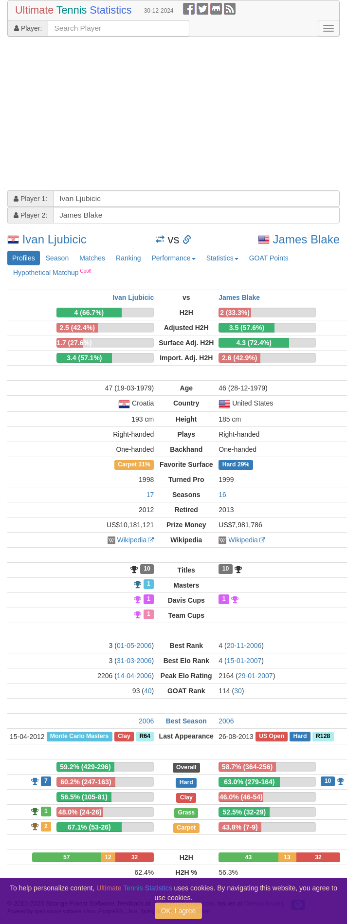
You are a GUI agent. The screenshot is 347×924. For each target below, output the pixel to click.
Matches (92, 258)
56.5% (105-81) (84, 797)
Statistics (222, 258)
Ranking (128, 258)
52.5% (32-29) (244, 812)
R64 (144, 736)
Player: (28, 28)
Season (57, 258)
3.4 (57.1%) (84, 358)
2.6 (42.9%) (239, 358)
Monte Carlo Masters (79, 736)
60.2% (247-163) (85, 782)
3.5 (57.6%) (246, 328)
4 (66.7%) (89, 312)
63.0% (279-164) (249, 782)
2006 (146, 721)
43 (248, 857)
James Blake (306, 239)
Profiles (23, 258)
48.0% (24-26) (80, 812)
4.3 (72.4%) (254, 343)
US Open (271, 736)
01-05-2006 (134, 645)
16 (222, 495)
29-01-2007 (255, 676)
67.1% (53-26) (89, 827)
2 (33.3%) (235, 312)
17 (150, 495)
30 (238, 691)
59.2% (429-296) (85, 767)
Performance (173, 258)
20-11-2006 (244, 645)
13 (287, 857)
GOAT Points (269, 258)
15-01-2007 (244, 661)
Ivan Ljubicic (54, 239)
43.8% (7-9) (240, 827)
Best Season (186, 721)
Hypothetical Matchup (52, 272)
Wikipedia (132, 540)
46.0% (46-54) (241, 797)
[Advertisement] (131, 115)
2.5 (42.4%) (76, 328)
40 (148, 691)
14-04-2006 (134, 676)
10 (147, 569)
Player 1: (30, 199)
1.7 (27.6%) (73, 343)
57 (66, 857)
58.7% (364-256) (247, 767)
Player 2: (30, 215)
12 (108, 857)
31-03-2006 (134, 661)
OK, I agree (178, 911)
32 (134, 857)
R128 (323, 736)
